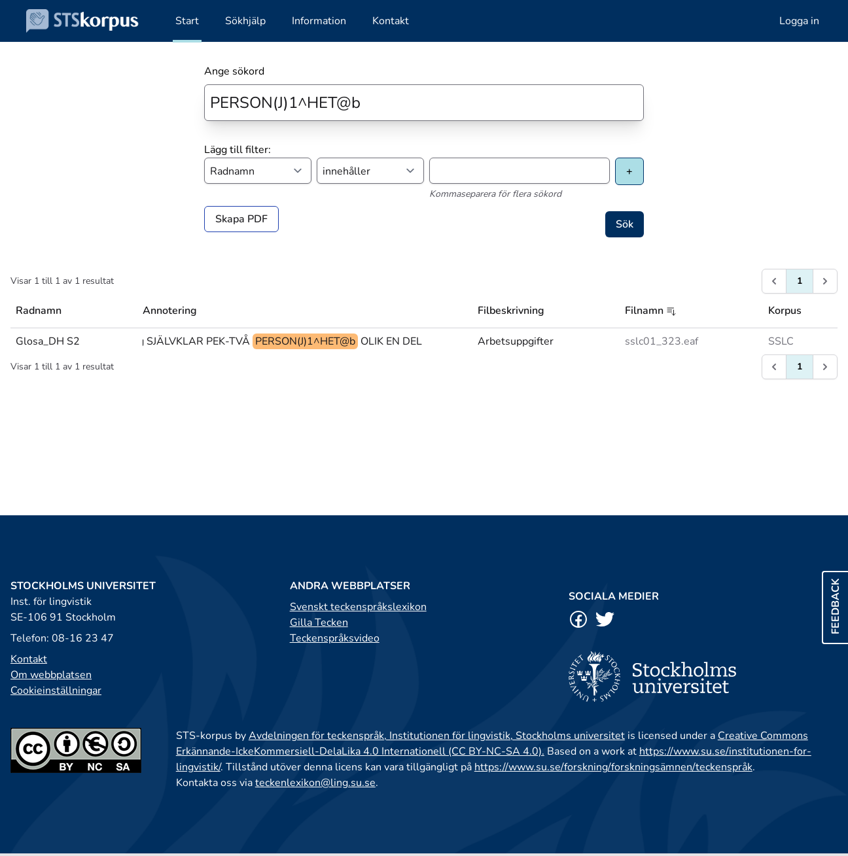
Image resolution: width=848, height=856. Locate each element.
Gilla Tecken (319, 622)
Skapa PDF (241, 219)
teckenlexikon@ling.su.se (315, 783)
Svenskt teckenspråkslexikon (358, 607)
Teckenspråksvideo (335, 638)
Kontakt (28, 659)
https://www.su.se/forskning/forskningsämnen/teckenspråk (613, 767)
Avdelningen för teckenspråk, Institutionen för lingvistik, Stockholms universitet (437, 735)
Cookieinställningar (55, 690)
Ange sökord (234, 71)
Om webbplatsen (51, 675)
